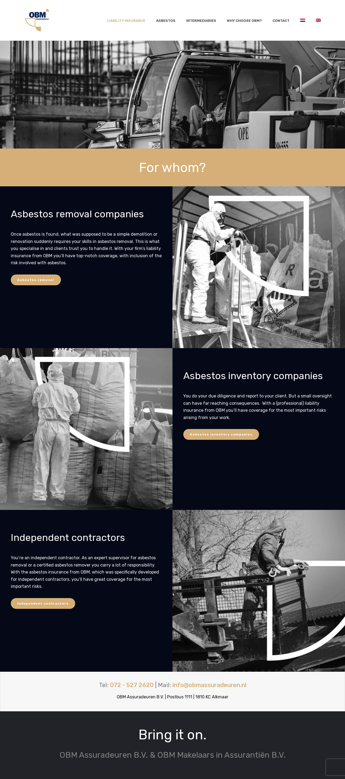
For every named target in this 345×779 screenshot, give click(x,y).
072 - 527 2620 (132, 685)
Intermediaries (201, 21)
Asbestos (165, 21)
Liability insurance (126, 21)
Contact (280, 21)
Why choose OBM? (244, 21)
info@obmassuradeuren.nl (209, 685)
